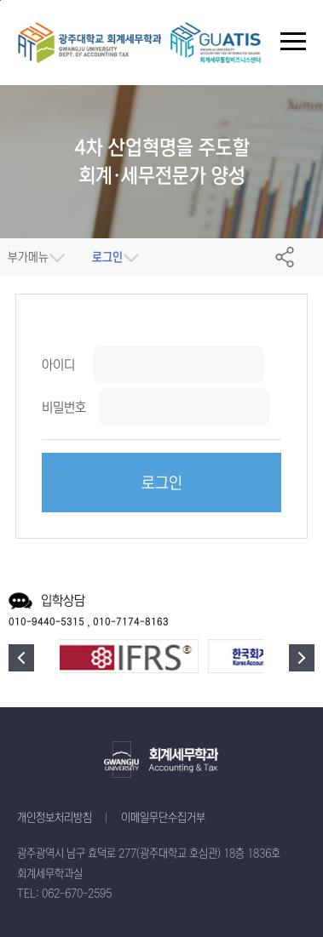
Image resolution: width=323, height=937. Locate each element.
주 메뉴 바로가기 (0, 0)
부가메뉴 (28, 257)
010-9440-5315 (46, 622)
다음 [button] (301, 657)
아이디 (58, 364)
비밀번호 (64, 407)
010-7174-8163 (131, 622)
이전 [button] (21, 657)
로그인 (161, 483)
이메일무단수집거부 (163, 818)
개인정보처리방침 (54, 818)
